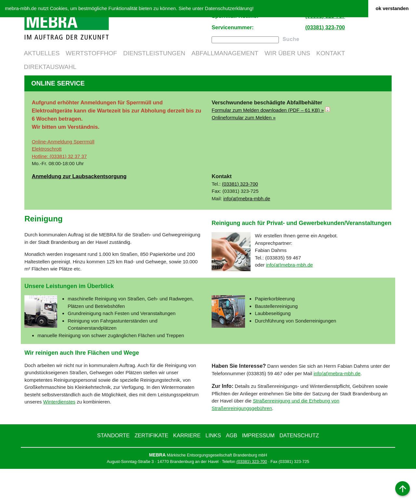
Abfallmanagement (224, 53)
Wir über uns (287, 53)
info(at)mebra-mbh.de (246, 231)
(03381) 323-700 (325, 27)
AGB (231, 468)
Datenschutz (299, 468)
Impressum (258, 468)
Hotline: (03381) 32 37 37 (59, 189)
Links (213, 468)
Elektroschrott (47, 182)
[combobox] (245, 39)
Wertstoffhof (91, 53)
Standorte (113, 468)
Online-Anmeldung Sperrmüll (63, 175)
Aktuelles (42, 53)
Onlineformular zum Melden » (244, 150)
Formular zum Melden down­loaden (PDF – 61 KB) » (268, 143)
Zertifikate (151, 468)
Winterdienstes (59, 435)
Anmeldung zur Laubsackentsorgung (79, 209)
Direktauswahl (50, 66)
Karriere (187, 468)
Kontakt (330, 53)
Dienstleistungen (154, 53)
